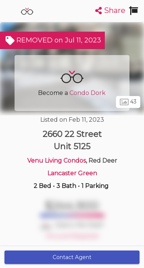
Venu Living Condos (56, 160)
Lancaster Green (72, 173)
